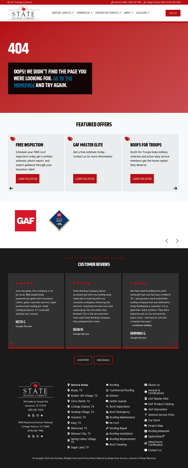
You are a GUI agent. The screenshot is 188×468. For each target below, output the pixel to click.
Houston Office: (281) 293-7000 (127, 2)
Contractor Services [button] (107, 13)
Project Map (155, 425)
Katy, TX (76, 422)
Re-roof (114, 422)
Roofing (114, 385)
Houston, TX (78, 417)
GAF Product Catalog (160, 404)
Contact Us (173, 13)
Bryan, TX (76, 390)
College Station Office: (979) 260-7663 (163, 2)
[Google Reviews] (42, 415)
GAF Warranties (157, 409)
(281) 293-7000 (35, 409)
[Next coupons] (175, 188)
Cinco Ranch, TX (80, 401)
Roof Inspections (119, 406)
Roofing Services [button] (61, 13)
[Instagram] (38, 415)
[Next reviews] (175, 343)
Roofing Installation (121, 433)
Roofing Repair (118, 428)
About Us (153, 385)
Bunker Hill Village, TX (84, 395)
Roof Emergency (119, 412)
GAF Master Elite (158, 398)
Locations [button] (141, 13)
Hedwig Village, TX (82, 412)
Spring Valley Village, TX (84, 440)
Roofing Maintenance (122, 417)
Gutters (114, 395)
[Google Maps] (29, 415)
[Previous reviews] (11, 343)
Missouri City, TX (80, 433)
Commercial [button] (83, 13)
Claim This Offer (27, 179)
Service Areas (79, 385)
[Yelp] (33, 415)
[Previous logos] (167, 241)
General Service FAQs (161, 414)
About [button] (127, 13)
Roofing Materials (158, 431)
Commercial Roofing (122, 390)
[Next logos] (177, 241)
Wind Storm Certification (161, 443)
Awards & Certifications (161, 391)
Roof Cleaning (118, 444)
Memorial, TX (79, 428)
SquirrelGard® (156, 436)
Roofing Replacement (122, 439)
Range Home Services (118, 458)
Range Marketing (148, 458)
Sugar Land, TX (79, 447)
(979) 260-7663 (35, 430)
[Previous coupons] (11, 188)
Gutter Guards (118, 401)
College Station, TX (82, 406)
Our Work (153, 420)
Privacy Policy (89, 458)
